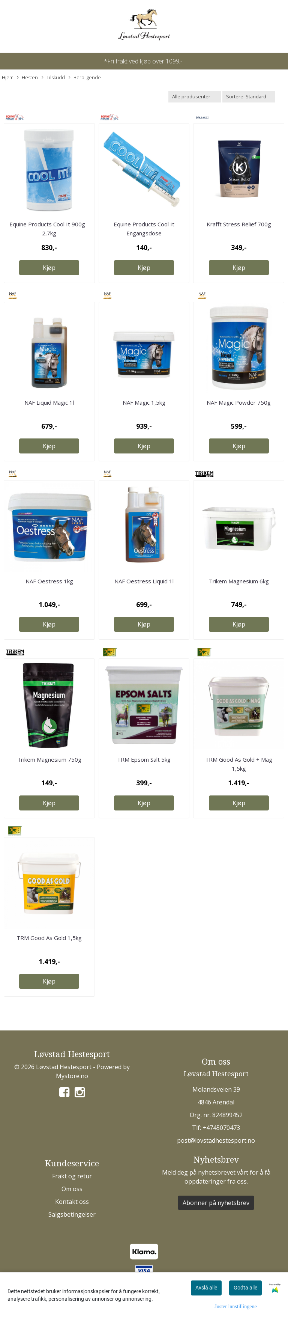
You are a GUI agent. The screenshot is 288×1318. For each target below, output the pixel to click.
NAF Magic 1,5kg (144, 402)
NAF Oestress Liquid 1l (144, 581)
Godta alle (245, 1288)
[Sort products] (248, 96)
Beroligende (85, 77)
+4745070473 (221, 1128)
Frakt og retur (72, 1176)
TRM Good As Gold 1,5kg (49, 937)
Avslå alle (206, 1288)
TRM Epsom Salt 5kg (144, 759)
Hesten (27, 77)
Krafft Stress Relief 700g (239, 224)
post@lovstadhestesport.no (216, 1140)
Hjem (8, 77)
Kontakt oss (72, 1201)
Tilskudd (53, 77)
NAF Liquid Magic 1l (49, 402)
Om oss (72, 1189)
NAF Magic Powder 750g (239, 402)
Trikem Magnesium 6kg (239, 581)
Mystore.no (72, 1076)
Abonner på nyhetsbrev (216, 1203)
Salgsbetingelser (72, 1214)
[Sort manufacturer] (194, 96)
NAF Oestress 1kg (49, 581)
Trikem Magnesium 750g (49, 759)
